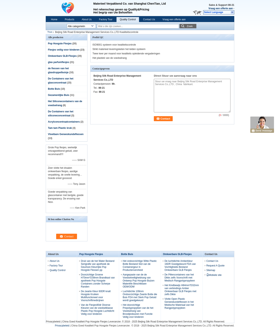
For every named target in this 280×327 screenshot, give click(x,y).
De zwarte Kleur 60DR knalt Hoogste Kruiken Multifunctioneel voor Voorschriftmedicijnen (96, 296)
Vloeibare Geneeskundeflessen (65, 134)
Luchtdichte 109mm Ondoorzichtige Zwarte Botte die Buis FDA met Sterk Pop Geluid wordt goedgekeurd (140, 296)
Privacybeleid (53, 321)
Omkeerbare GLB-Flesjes (62, 56)
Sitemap (210, 270)
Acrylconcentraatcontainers (64, 121)
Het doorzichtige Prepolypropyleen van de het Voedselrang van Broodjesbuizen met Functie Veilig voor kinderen (138, 311)
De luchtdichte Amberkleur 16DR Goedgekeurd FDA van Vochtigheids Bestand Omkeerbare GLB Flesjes (180, 265)
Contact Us (149, 19)
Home (54, 19)
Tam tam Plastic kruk (60, 128)
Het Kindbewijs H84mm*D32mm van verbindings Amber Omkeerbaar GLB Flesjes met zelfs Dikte (181, 290)
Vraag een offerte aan (220, 8)
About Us (86, 19)
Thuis (49, 32)
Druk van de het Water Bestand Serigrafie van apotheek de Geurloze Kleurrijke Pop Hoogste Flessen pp (97, 265)
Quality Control (128, 19)
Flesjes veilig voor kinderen (63, 49)
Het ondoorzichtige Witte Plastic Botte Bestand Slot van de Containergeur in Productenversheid (140, 265)
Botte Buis (54, 88)
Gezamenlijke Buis (58, 95)
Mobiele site (214, 275)
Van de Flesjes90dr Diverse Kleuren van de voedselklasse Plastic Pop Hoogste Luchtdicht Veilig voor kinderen (97, 309)
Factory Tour (105, 19)
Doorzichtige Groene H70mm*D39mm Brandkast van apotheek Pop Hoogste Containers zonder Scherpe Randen (98, 280)
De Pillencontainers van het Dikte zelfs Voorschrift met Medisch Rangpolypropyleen (179, 277)
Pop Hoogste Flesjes (60, 43)
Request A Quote (215, 265)
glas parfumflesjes (58, 62)
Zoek (190, 26)
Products (69, 19)
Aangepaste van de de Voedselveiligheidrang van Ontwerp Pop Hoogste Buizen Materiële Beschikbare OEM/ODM (138, 280)
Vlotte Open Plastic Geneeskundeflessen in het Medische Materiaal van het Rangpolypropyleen (179, 303)
